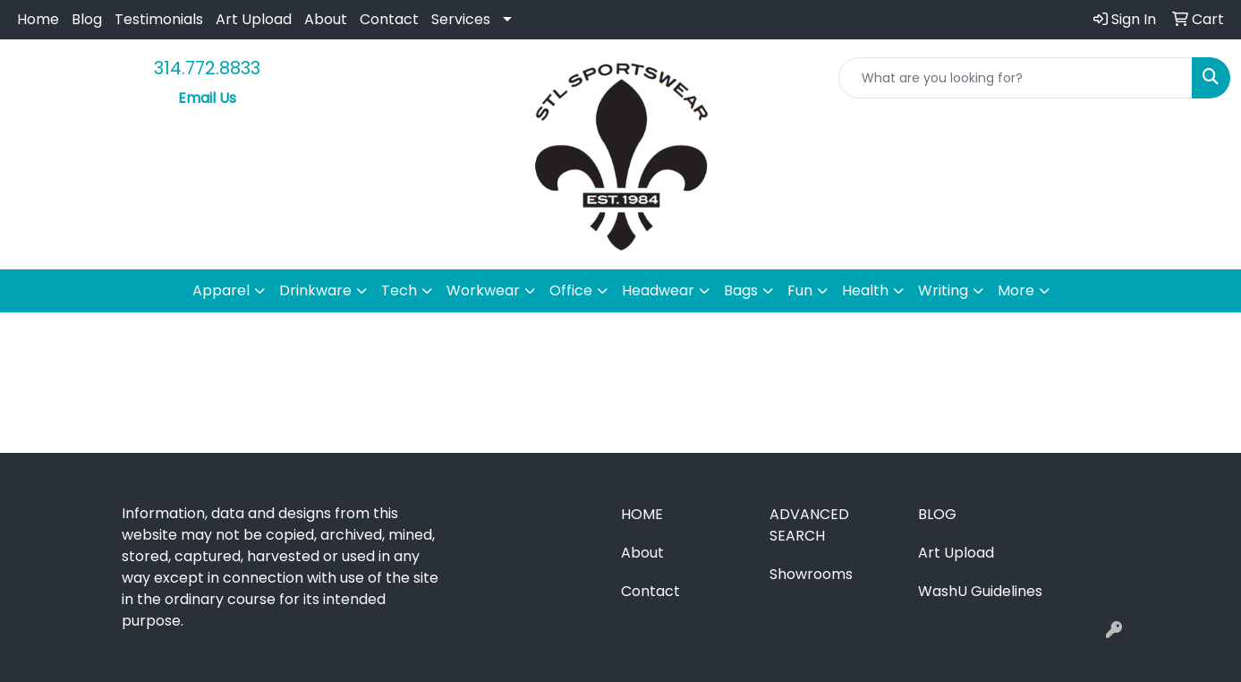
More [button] (1016, 290)
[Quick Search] (1015, 77)
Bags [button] (741, 290)
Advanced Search (809, 525)
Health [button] (865, 290)
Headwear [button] (658, 290)
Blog (87, 19)
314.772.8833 (207, 68)
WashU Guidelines (980, 591)
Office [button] (570, 290)
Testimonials (159, 19)
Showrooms (811, 574)
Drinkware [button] (315, 290)
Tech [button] (399, 290)
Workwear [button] (483, 290)
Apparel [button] (221, 290)
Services (460, 19)
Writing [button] (943, 290)
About (325, 19)
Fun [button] (799, 290)
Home (38, 19)
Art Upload (254, 19)
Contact (389, 19)
